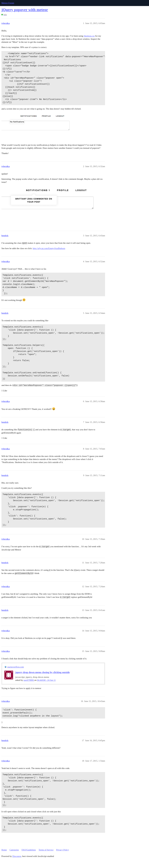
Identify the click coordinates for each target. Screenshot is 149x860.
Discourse (16, 856)
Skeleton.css (89, 36)
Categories (14, 850)
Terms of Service (46, 850)
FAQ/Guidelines (29, 850)
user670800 (29, 680)
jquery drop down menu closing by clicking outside (42, 672)
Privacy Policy (62, 850)
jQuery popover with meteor (24, 10)
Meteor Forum (7, 3)
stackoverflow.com (15, 667)
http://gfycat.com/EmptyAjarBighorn (49, 248)
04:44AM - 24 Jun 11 (46, 680)
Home (4, 850)
